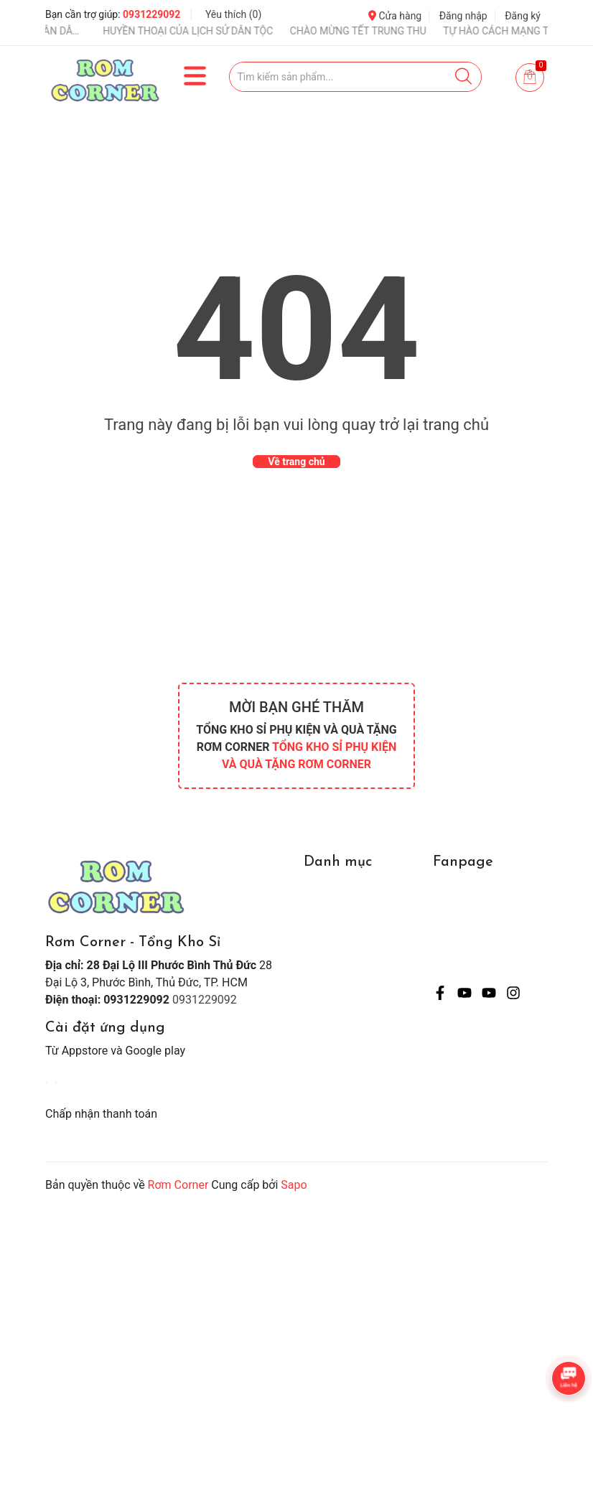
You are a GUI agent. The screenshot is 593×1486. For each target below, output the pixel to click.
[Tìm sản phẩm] (356, 76)
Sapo (294, 1185)
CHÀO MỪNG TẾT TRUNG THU (373, 31)
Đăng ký (523, 16)
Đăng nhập (463, 16)
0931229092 (151, 14)
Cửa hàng (394, 16)
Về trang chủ (296, 461)
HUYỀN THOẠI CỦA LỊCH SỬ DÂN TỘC (203, 31)
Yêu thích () (233, 14)
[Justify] (463, 76)
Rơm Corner (178, 1185)
